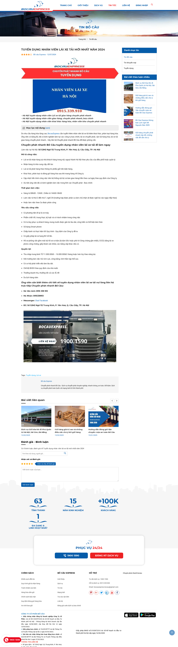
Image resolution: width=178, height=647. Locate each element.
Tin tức (112, 5)
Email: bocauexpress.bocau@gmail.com (103, 574)
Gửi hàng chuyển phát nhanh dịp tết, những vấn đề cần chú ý (144, 134)
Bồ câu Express (46, 381)
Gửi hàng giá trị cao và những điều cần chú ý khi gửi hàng (144, 97)
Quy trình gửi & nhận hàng (30, 570)
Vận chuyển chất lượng (145, 644)
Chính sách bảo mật (28, 583)
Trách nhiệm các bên (28, 575)
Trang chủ (66, 5)
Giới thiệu (83, 5)
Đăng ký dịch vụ (107, 542)
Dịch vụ (98, 5)
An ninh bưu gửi (27, 592)
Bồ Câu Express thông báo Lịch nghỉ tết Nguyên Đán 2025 (144, 122)
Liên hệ (126, 5)
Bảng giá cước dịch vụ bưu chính (69, 592)
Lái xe (38, 375)
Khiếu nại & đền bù (28, 566)
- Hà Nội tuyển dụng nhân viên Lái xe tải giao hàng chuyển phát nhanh (58, 115)
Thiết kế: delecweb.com (57, 644)
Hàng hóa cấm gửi (27, 579)
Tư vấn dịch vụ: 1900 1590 (98, 566)
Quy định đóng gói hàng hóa (31, 588)
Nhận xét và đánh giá (30, 459)
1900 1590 (71, 542)
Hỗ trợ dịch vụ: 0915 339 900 (99, 570)
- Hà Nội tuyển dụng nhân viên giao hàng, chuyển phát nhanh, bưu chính (59, 118)
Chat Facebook (41, 300)
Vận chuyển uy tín (128, 644)
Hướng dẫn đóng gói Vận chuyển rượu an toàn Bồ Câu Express (143, 110)
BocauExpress (53, 133)
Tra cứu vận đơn (63, 583)
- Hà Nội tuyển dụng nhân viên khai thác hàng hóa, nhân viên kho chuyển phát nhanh (65, 121)
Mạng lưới (61, 579)
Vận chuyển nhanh (113, 644)
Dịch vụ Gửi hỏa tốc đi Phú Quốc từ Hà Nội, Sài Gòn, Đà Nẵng (145, 85)
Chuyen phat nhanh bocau (132, 560)
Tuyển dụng (31, 375)
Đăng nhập (142, 5)
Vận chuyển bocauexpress (94, 644)
